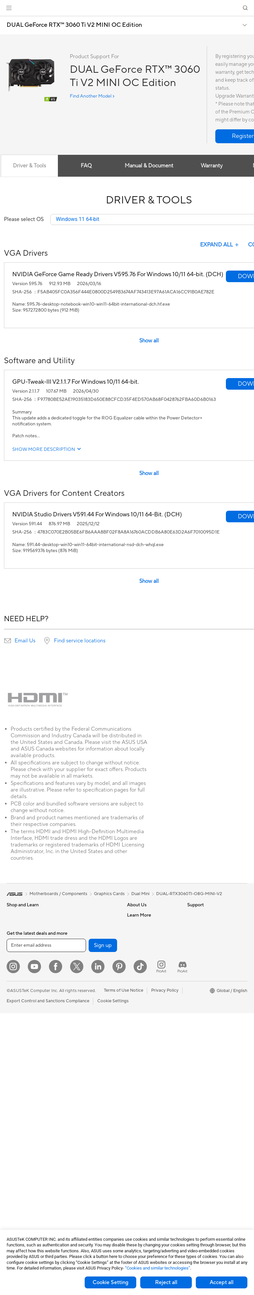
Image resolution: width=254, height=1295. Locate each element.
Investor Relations (144, 945)
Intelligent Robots (83, 1025)
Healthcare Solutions (27, 935)
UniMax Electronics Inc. (150, 984)
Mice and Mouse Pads (86, 1095)
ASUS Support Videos (148, 1064)
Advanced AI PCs (204, 955)
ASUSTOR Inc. (141, 965)
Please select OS (24, 219)
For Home (16, 965)
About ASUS (139, 915)
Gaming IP (75, 1194)
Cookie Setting (110, 1282)
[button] (9, 8)
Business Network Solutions (83, 1013)
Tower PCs (17, 1065)
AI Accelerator (79, 935)
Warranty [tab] (212, 165)
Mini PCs (15, 1095)
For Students (19, 995)
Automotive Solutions (208, 985)
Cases (13, 1170)
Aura (191, 1024)
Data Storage (78, 915)
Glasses (14, 1124)
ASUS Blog (198, 1005)
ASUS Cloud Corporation (152, 974)
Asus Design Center (206, 965)
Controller (75, 1174)
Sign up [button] (103, 1227)
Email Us (25, 641)
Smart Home (77, 1065)
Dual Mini (140, 894)
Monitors (15, 1035)
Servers (72, 1055)
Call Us (134, 1044)
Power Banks (78, 1164)
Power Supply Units (26, 1189)
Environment (199, 925)
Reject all (166, 1282)
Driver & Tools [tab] (29, 165)
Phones (14, 925)
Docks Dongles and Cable (90, 1154)
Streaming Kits (79, 1115)
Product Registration (147, 1024)
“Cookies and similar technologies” (157, 1268)
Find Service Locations (149, 1014)
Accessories (18, 945)
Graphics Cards (22, 1160)
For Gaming (18, 1005)
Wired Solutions (81, 1000)
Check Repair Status (147, 1005)
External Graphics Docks (89, 925)
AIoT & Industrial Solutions (91, 1035)
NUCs (13, 1085)
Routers (73, 965)
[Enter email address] (46, 1227)
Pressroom (137, 955)
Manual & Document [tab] (149, 165)
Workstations (20, 1104)
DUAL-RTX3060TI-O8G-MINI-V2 (189, 894)
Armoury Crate (202, 1014)
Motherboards (21, 1150)
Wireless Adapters (83, 990)
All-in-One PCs (21, 1055)
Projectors (17, 1045)
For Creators (19, 985)
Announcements (142, 935)
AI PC (192, 945)
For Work (16, 975)
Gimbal (72, 1184)
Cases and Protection (86, 1135)
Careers (135, 925)
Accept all (221, 1282)
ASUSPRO (197, 975)
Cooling (14, 1180)
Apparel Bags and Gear (88, 1125)
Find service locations (80, 641)
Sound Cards (78, 945)
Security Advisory (144, 1054)
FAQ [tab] (86, 165)
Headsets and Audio (85, 1105)
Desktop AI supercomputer (92, 1045)
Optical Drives (21, 1199)
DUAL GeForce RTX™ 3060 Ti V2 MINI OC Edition (74, 25)
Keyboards (76, 1085)
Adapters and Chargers (88, 1144)
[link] (127, 8)
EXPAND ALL (220, 245)
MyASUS (136, 1074)
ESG (191, 915)
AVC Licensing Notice (208, 995)
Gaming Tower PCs (25, 1075)
